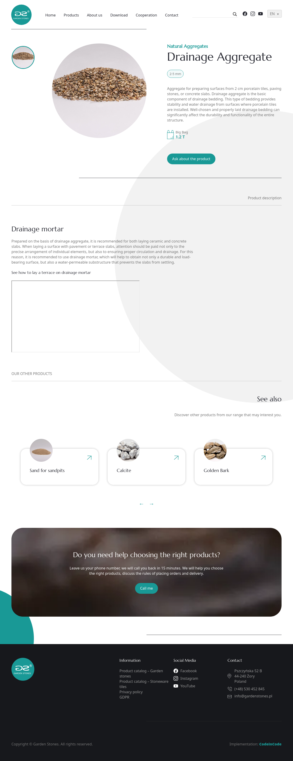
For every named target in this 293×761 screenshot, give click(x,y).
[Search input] (212, 14)
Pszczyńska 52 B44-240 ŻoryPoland (248, 676)
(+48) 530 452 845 (249, 688)
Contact (172, 15)
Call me (146, 588)
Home (51, 15)
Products (72, 15)
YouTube (187, 685)
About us (95, 15)
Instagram (189, 678)
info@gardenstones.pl (253, 696)
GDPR (124, 697)
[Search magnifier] (234, 14)
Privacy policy (131, 691)
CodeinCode (270, 744)
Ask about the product (191, 158)
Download (119, 15)
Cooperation (146, 15)
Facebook (188, 670)
